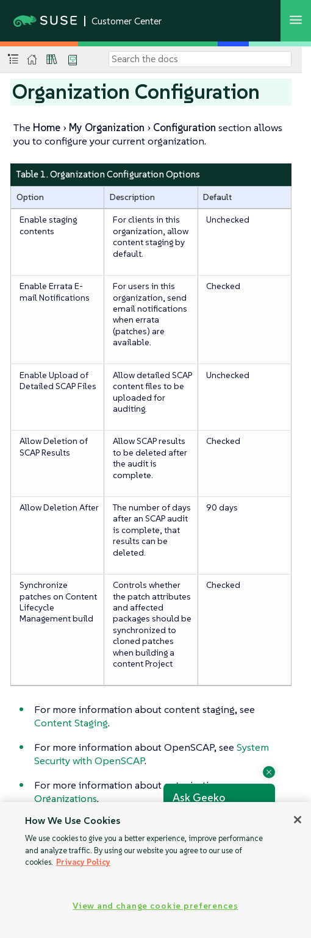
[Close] (297, 819)
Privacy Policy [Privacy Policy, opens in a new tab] (83, 862)
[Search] (200, 59)
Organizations (65, 798)
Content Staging (71, 722)
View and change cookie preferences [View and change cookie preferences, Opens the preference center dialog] (155, 905)
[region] (155, 870)
